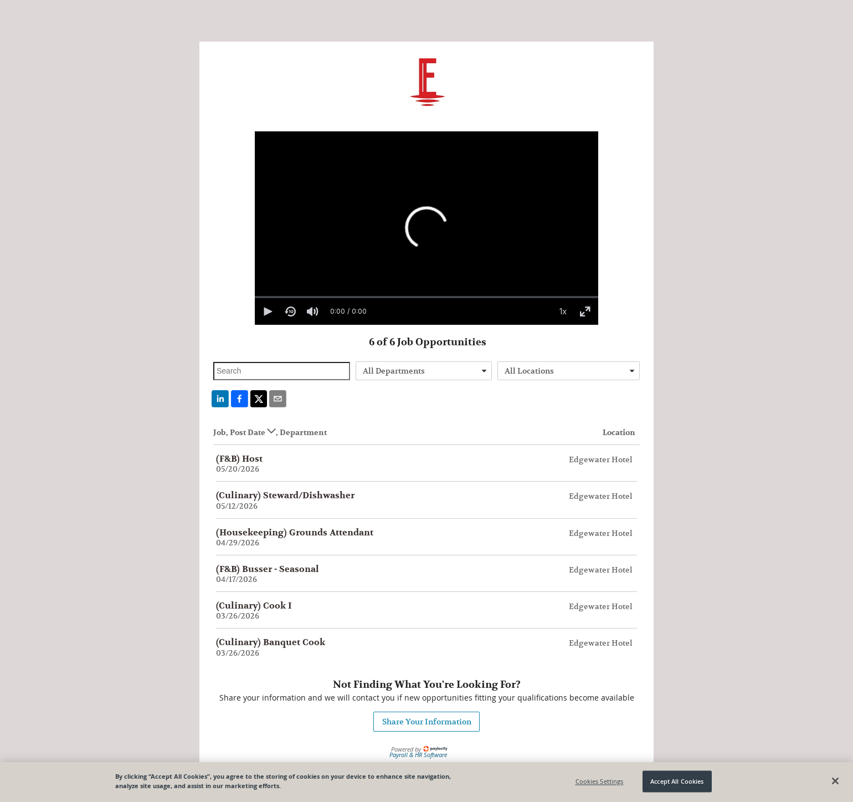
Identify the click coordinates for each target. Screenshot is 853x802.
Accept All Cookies (676, 781)
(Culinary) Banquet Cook (270, 642)
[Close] (835, 781)
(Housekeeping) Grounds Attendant (294, 532)
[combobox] (424, 370)
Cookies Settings (599, 781)
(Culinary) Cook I (254, 605)
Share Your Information (426, 722)
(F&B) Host (239, 458)
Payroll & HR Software (418, 754)
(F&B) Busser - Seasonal (267, 569)
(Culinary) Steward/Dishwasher (285, 495)
